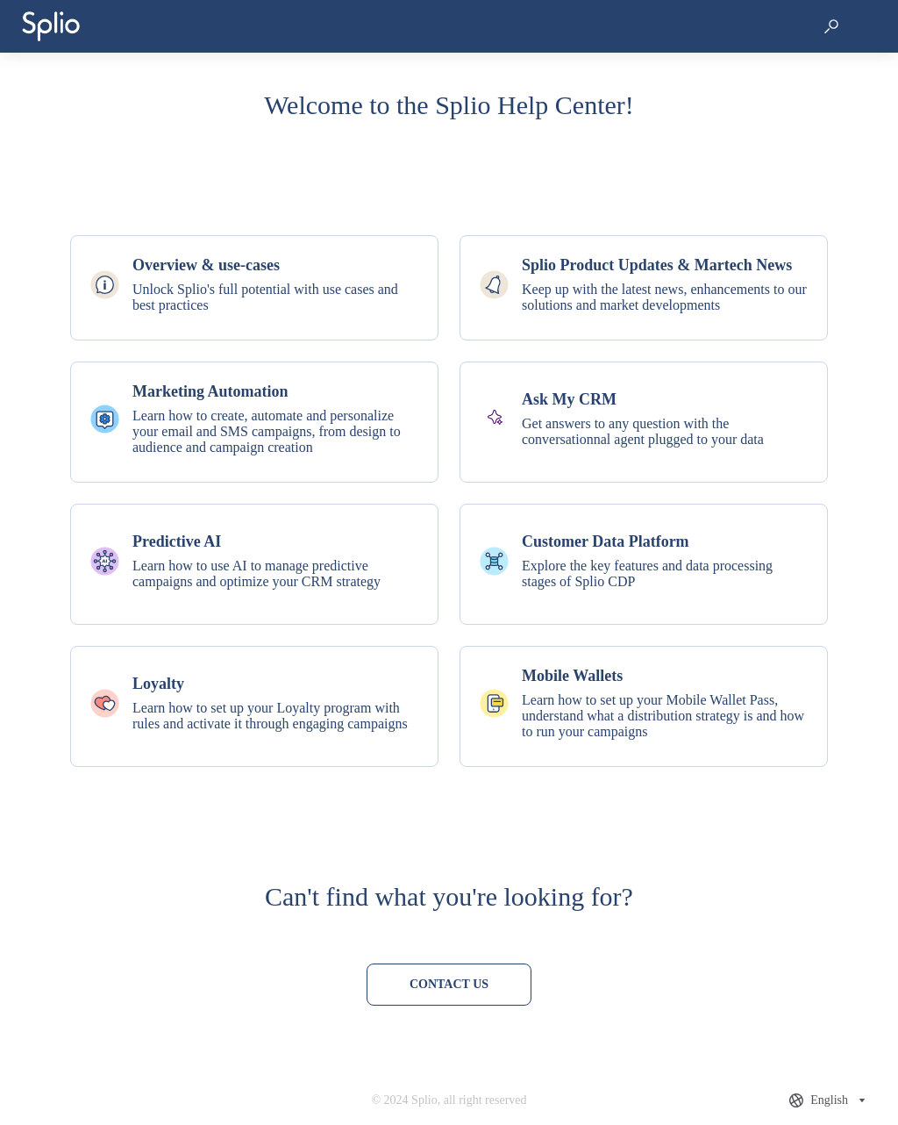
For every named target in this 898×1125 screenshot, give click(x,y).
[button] (831, 26)
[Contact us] (449, 985)
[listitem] (254, 287)
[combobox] (829, 1100)
